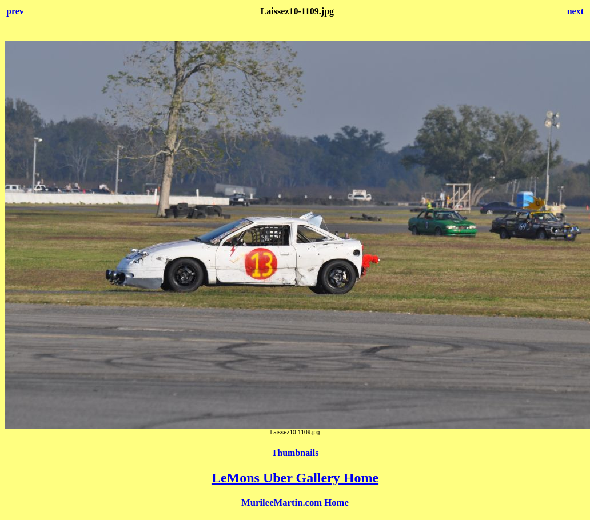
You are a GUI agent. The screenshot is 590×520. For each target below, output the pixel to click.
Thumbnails (295, 453)
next (575, 11)
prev (15, 11)
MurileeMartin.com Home (295, 502)
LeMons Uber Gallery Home (295, 477)
